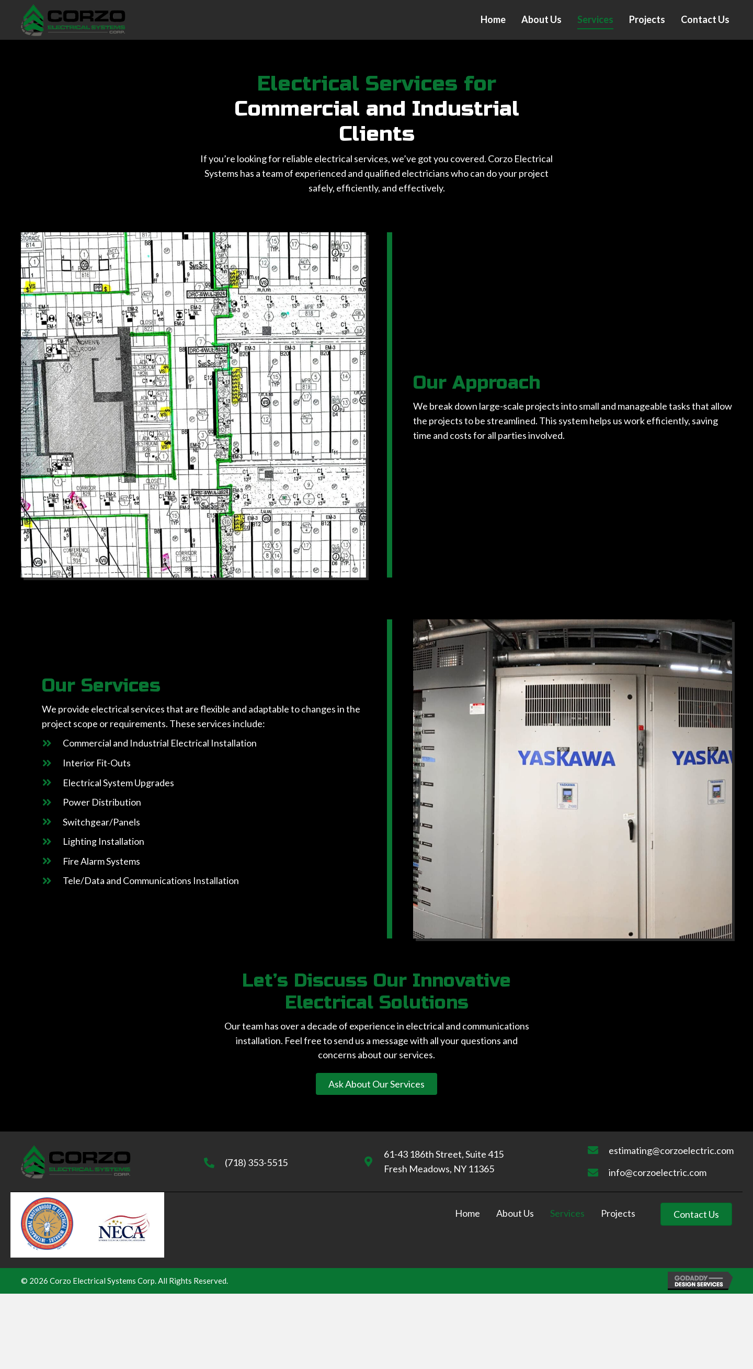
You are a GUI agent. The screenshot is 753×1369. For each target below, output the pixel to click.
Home (467, 1213)
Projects (618, 1213)
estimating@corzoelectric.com (671, 1150)
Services (567, 1213)
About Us (515, 1213)
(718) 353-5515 (256, 1162)
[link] (493, 19)
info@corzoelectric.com (657, 1172)
